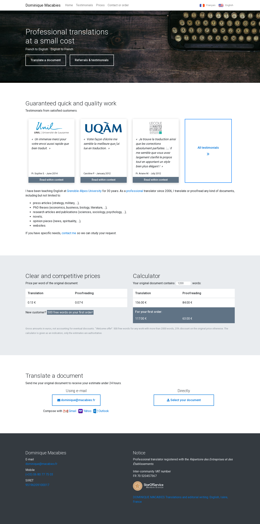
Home (69, 5)
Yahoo (85, 411)
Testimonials (84, 5)
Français (208, 5)
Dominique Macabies (43, 5)
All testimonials (208, 151)
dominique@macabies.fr (76, 400)
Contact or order (118, 5)
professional (134, 191)
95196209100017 (37, 485)
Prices (100, 5)
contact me (69, 233)
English (226, 5)
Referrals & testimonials (92, 60)
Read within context (51, 179)
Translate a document (46, 60)
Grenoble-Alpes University (84, 191)
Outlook (101, 411)
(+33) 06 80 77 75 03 (39, 474)
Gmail (70, 411)
